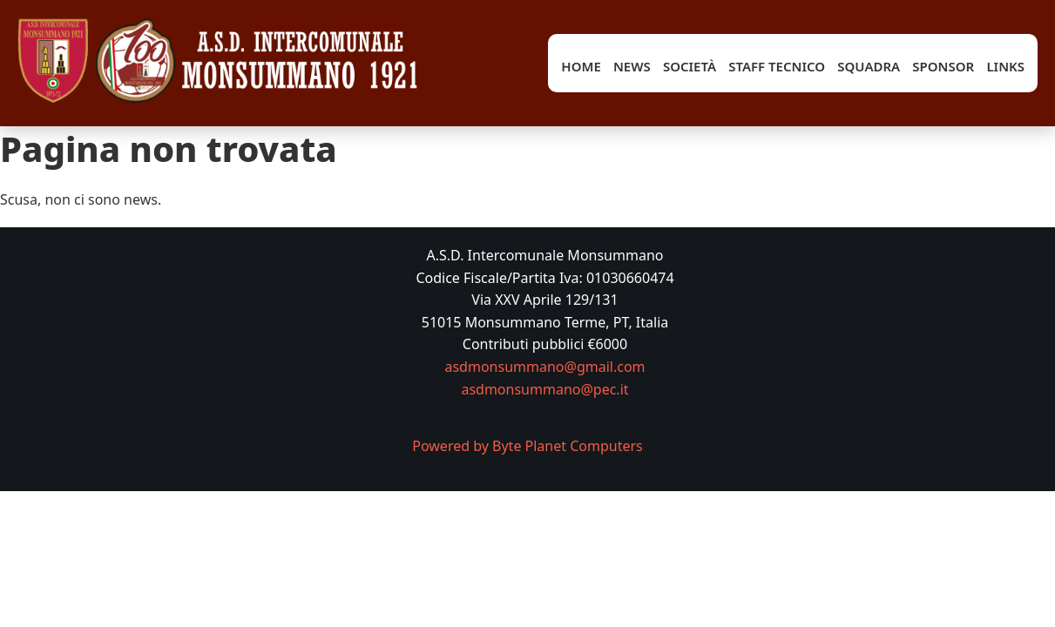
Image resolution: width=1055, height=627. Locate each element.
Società (689, 66)
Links (1005, 66)
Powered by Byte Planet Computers (527, 445)
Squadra (868, 66)
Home (580, 66)
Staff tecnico (776, 66)
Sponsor (943, 66)
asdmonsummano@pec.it (544, 389)
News (632, 66)
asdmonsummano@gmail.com (544, 366)
